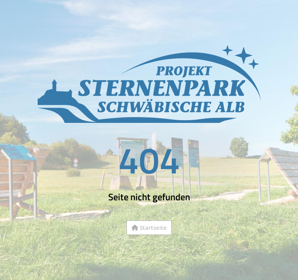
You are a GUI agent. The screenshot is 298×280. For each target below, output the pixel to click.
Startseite (149, 227)
